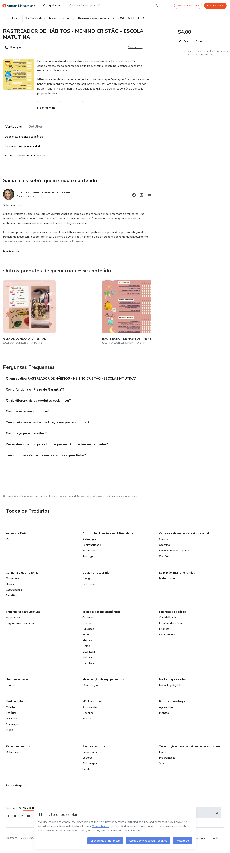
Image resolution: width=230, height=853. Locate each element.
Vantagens (13, 129)
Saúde (86, 772)
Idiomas (87, 643)
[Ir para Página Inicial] (19, 6)
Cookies (216, 842)
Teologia (88, 559)
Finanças (164, 632)
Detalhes (36, 129)
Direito (86, 626)
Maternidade (167, 581)
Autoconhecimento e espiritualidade (107, 536)
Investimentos (168, 638)
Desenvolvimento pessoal (175, 554)
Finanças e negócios (172, 615)
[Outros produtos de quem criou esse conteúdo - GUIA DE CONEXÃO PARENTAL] (22, 310)
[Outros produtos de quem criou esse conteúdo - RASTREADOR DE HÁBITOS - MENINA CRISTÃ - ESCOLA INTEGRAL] (150, 310)
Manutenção (90, 688)
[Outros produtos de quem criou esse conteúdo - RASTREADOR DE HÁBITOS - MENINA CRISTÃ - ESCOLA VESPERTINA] (107, 310)
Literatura (88, 655)
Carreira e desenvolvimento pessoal (184, 536)
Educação (88, 632)
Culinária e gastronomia (22, 576)
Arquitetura (13, 620)
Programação (167, 761)
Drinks (10, 587)
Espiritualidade (91, 548)
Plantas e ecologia (172, 705)
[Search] (156, 5)
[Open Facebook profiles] (9, 819)
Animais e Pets (16, 536)
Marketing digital (169, 688)
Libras (86, 649)
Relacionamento (16, 755)
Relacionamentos (18, 749)
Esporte (87, 761)
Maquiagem (13, 727)
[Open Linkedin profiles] (24, 819)
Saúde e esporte (94, 749)
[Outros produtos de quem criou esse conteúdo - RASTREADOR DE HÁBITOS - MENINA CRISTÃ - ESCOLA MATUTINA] (65, 310)
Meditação (89, 554)
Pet (8, 542)
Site (161, 766)
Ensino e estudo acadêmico (101, 615)
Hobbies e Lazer (17, 682)
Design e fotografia (95, 576)
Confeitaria (12, 581)
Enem (86, 638)
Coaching (164, 548)
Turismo (11, 688)
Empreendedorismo (171, 626)
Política (87, 660)
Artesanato (89, 710)
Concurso (88, 620)
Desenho (88, 716)
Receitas (11, 598)
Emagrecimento (92, 755)
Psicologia (88, 666)
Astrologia (89, 542)
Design (86, 581)
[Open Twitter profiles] (17, 819)
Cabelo (10, 710)
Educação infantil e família (177, 576)
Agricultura (166, 710)
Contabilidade (167, 620)
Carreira (163, 542)
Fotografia (88, 587)
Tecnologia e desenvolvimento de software (189, 749)
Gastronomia (14, 593)
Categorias (51, 6)
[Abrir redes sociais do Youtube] (149, 198)
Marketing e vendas (172, 682)
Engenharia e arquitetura (23, 615)
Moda (9, 733)
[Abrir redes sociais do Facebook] (134, 198)
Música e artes (92, 705)
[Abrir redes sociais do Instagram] (142, 198)
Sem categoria (16, 789)
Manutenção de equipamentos (103, 682)
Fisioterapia (89, 766)
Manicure (11, 722)
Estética (11, 716)
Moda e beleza (16, 705)
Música (86, 722)
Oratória (164, 559)
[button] (73, 372)
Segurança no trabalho (20, 626)
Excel (162, 755)
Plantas (164, 716)
